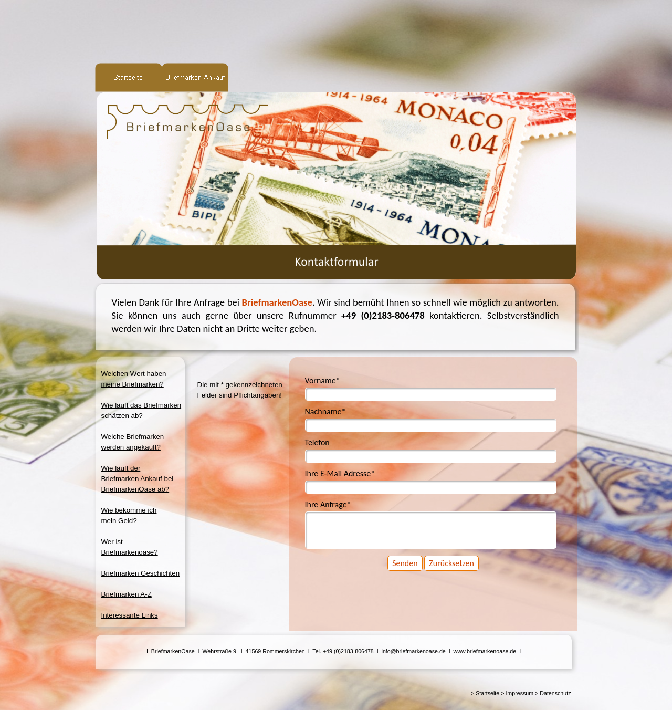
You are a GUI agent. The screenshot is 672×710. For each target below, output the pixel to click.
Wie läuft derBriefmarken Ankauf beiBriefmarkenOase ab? (137, 478)
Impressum (519, 693)
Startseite (487, 693)
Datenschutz (555, 693)
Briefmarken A (126, 594)
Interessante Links (129, 615)
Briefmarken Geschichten (140, 573)
